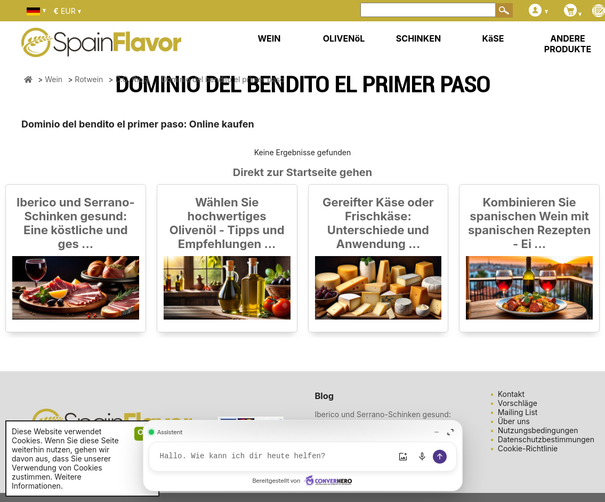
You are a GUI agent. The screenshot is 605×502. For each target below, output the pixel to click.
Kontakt (511, 394)
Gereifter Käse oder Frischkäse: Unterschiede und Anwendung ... (378, 223)
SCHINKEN (418, 38)
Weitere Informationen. (47, 481)
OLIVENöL (344, 38)
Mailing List (518, 412)
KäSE (493, 38)
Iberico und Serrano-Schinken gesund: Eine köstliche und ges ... (76, 223)
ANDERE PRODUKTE (567, 43)
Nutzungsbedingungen (538, 430)
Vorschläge (517, 403)
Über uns (514, 421)
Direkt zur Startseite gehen (302, 172)
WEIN (268, 38)
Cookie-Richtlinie (528, 448)
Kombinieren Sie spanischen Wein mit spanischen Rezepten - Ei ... (529, 223)
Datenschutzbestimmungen (546, 439)
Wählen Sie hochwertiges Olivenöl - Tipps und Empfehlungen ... (227, 223)
